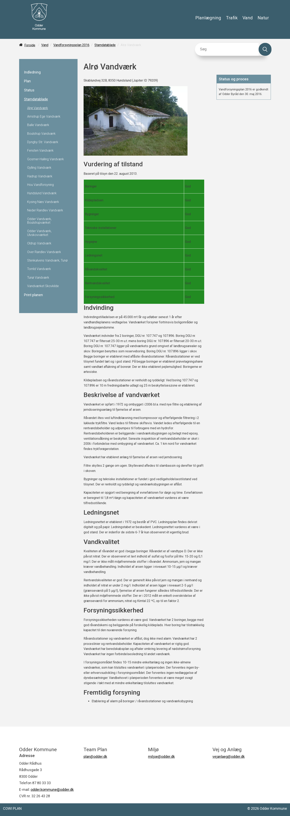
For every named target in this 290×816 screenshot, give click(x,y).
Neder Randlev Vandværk (45, 210)
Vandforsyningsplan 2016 (71, 45)
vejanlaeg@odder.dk (228, 756)
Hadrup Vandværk (39, 176)
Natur (263, 17)
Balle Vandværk (38, 125)
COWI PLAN (12, 808)
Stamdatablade (105, 45)
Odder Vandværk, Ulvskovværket (39, 233)
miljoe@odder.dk (161, 756)
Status (29, 90)
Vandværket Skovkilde (43, 286)
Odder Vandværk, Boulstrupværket (39, 220)
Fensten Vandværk (40, 150)
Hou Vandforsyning (40, 185)
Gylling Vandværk (39, 168)
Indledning (32, 72)
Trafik (232, 17)
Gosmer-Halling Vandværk (45, 159)
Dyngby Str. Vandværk (42, 142)
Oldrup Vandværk (39, 243)
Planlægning (208, 17)
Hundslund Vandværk (42, 193)
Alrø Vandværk (37, 108)
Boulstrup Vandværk (41, 133)
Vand (247, 17)
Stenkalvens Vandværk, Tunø (47, 260)
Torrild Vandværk (39, 269)
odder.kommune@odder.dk (52, 789)
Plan (27, 81)
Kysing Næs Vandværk (43, 202)
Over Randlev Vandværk (44, 252)
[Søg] (227, 49)
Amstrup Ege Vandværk (43, 116)
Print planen (33, 295)
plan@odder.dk (95, 756)
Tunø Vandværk (38, 277)
